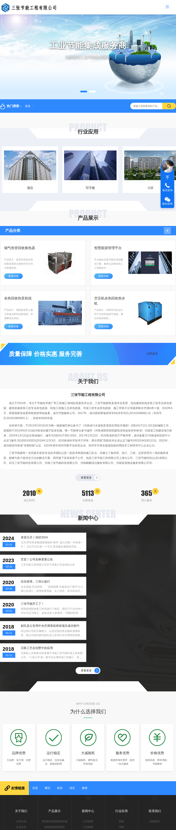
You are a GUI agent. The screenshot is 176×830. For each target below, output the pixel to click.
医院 (121, 755)
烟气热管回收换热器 (19, 248)
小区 (148, 188)
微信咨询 (167, 203)
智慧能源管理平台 (108, 248)
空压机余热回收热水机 (109, 300)
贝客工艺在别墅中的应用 (127, 581)
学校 (121, 760)
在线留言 (155, 755)
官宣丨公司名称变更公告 (127, 537)
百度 (35, 721)
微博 (84, 721)
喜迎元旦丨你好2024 (34, 537)
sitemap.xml (162, 825)
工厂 (121, 766)
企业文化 (21, 760)
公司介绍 (21, 755)
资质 (27, 106)
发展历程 (21, 766)
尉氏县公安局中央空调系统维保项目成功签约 (50, 581)
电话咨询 (167, 190)
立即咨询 (152, 353)
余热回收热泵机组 (18, 298)
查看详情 (13, 276)
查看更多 (86, 477)
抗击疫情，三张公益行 (35, 559)
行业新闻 (88, 760)
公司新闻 (88, 755)
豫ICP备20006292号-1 (129, 825)
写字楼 (88, 188)
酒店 (28, 188)
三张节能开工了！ (122, 559)
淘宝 (72, 721)
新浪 (60, 721)
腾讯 (47, 721)
